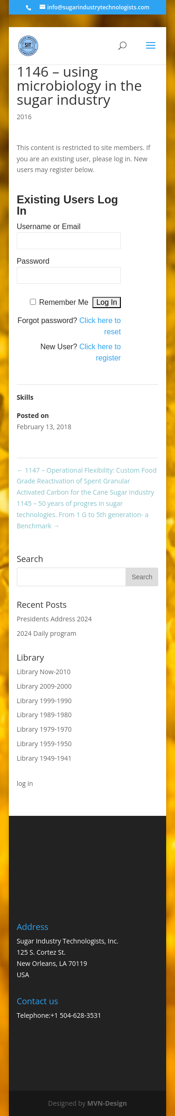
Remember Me (64, 302)
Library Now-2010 (44, 671)
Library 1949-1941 (44, 758)
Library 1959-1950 (44, 743)
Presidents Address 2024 (54, 618)
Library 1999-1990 (44, 700)
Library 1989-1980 (44, 714)
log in (25, 783)
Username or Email (49, 226)
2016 (24, 116)
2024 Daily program (47, 633)
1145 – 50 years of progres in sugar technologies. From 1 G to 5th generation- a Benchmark (83, 514)
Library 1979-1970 (44, 729)
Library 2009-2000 (44, 686)
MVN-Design (107, 1103)
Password (33, 261)
